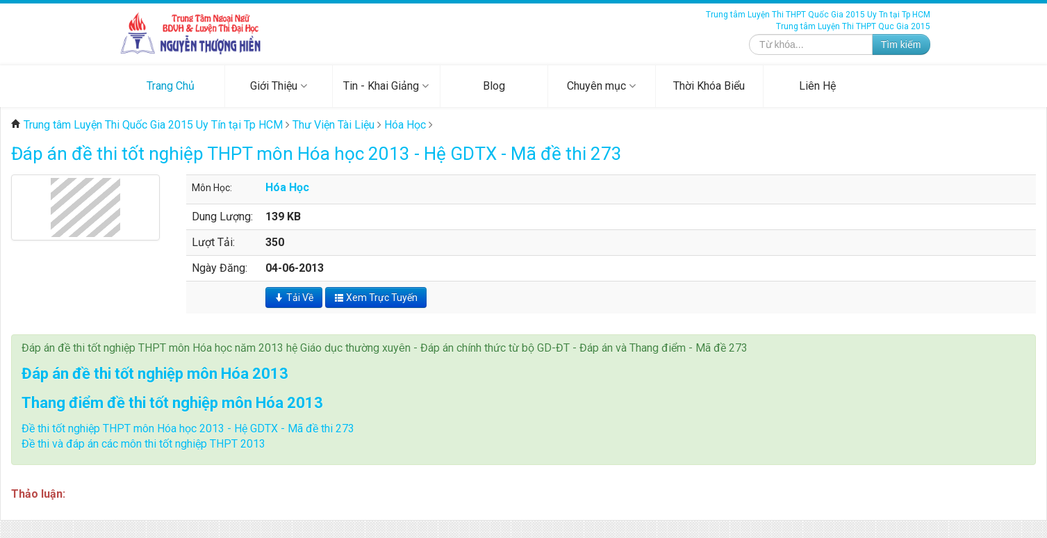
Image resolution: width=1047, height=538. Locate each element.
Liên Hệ (817, 85)
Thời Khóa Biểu (709, 85)
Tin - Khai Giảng (386, 85)
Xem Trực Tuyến (376, 297)
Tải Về (293, 297)
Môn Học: (212, 187)
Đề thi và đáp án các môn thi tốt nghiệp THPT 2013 (143, 443)
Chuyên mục (601, 85)
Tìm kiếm (901, 44)
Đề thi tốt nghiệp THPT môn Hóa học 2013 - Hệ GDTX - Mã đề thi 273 (188, 428)
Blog (494, 85)
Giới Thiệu (278, 85)
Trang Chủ (171, 85)
